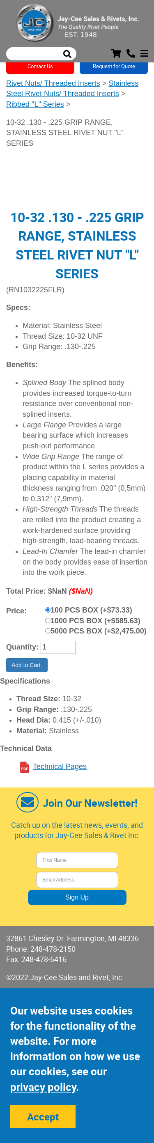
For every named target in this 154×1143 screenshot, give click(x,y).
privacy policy (43, 1087)
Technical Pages (60, 766)
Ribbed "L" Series (35, 104)
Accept (43, 1116)
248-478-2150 (53, 949)
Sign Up (77, 897)
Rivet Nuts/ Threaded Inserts (53, 83)
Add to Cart (26, 665)
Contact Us (40, 66)
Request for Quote (114, 66)
